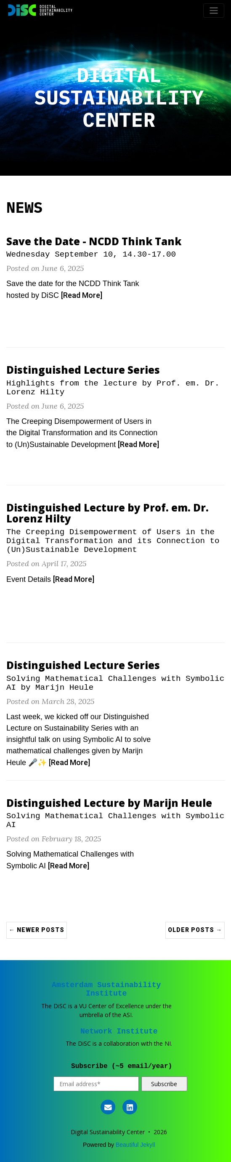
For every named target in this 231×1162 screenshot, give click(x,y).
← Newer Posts (36, 929)
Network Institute (119, 1031)
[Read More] (81, 295)
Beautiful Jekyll (135, 1144)
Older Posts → (195, 929)
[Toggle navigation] (213, 10)
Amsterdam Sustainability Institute (106, 989)
